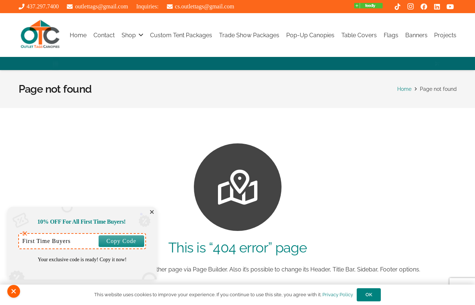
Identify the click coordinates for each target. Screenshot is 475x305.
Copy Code (121, 241)
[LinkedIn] (437, 6)
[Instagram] (410, 6)
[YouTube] (450, 6)
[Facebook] (423, 6)
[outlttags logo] (40, 35)
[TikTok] (397, 6)
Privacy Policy (337, 294)
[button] (141, 34)
